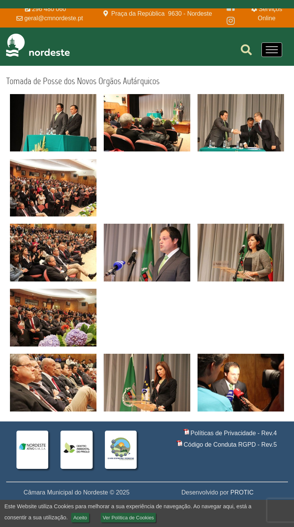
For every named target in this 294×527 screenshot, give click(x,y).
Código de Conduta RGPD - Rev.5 (230, 444)
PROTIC (241, 492)
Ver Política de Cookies (128, 517)
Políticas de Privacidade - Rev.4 (234, 433)
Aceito (80, 517)
